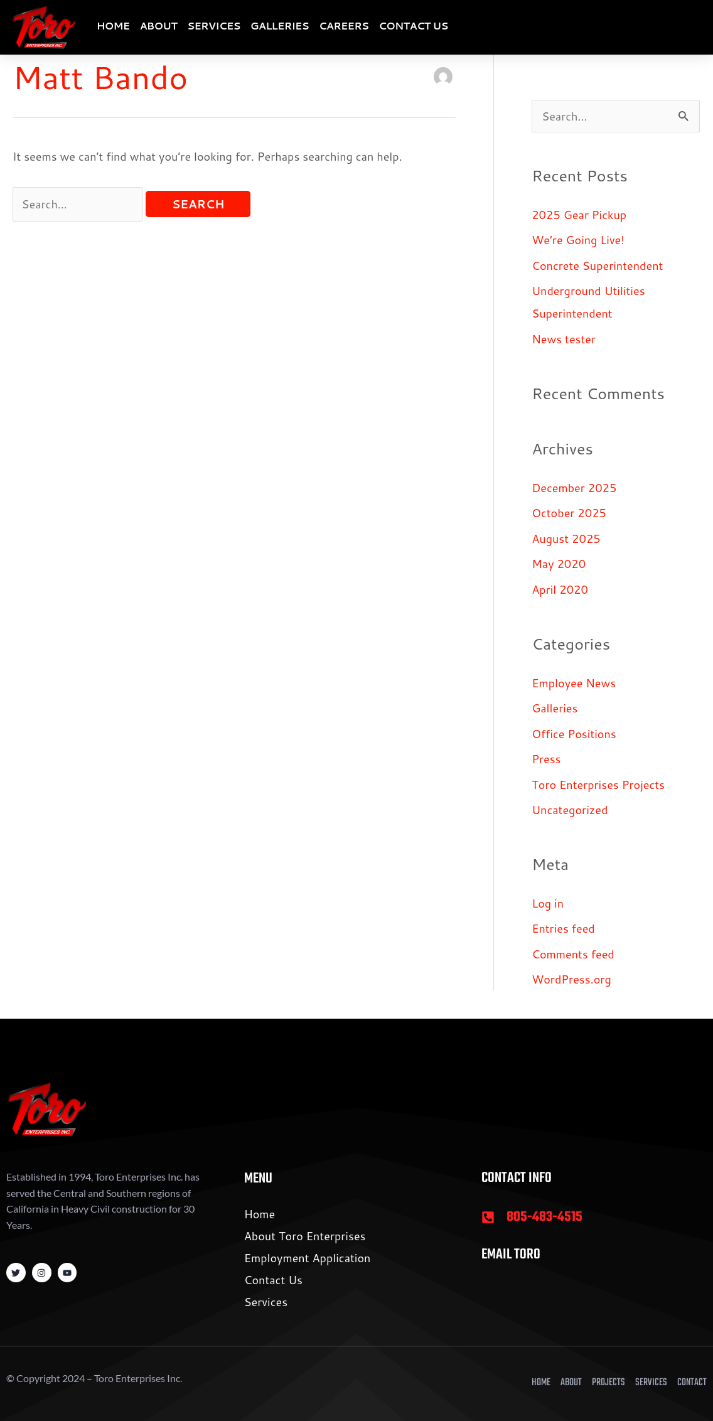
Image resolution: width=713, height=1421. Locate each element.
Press (546, 759)
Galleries (279, 25)
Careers (343, 25)
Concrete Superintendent (597, 265)
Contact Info (516, 1178)
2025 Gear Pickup (579, 214)
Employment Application (307, 1258)
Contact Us (413, 25)
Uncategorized (570, 810)
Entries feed (563, 928)
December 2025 (574, 488)
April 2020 (560, 589)
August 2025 (566, 538)
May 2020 (559, 563)
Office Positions (574, 734)
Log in (548, 903)
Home (113, 25)
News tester (564, 339)
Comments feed (573, 954)
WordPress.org (571, 979)
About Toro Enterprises (305, 1236)
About (158, 25)
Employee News (574, 683)
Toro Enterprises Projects (598, 784)
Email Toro (510, 1254)
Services (213, 25)
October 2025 (569, 513)
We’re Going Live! (578, 240)
